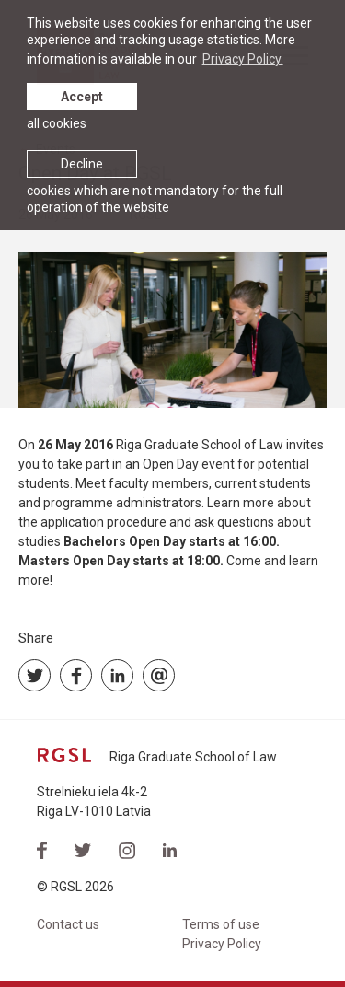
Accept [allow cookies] (82, 96)
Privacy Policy (221, 943)
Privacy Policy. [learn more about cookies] (242, 59)
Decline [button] (82, 164)
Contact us (68, 924)
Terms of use (220, 924)
